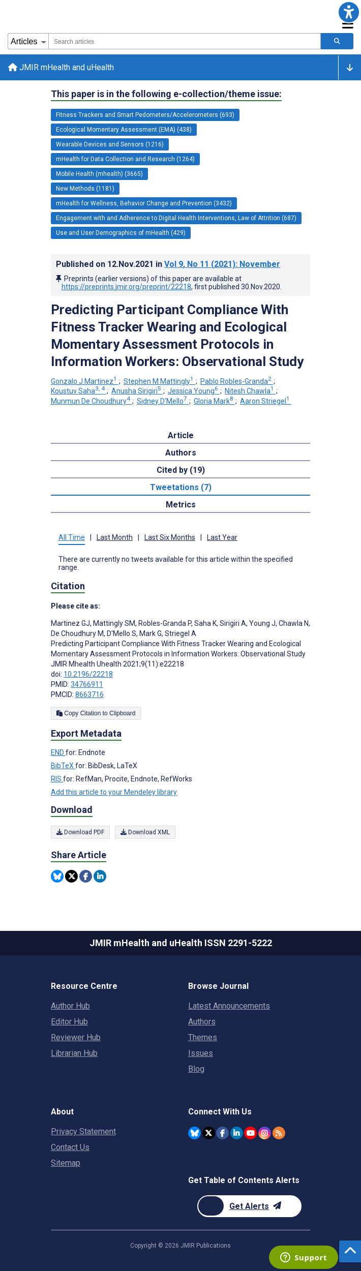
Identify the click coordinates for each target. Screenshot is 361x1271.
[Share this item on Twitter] (71, 876)
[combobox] (184, 41)
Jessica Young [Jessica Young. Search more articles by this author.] (194, 391)
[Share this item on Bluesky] (57, 876)
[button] (349, 12)
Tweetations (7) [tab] (181, 487)
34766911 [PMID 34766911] (87, 684)
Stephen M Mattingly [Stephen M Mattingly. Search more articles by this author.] (159, 381)
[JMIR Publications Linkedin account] (236, 1133)
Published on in (168, 264)
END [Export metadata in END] (58, 752)
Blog (196, 1069)
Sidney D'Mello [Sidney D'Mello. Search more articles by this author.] (163, 401)
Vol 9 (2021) (222, 264)
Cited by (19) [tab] (181, 470)
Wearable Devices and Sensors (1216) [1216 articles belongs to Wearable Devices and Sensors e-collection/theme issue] (110, 144)
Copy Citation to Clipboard (95, 713)
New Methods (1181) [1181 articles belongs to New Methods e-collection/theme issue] (85, 188)
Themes (202, 1037)
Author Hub (70, 1006)
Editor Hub (69, 1021)
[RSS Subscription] (279, 1133)
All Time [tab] (71, 537)
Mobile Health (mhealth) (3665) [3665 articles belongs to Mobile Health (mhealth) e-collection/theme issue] (99, 173)
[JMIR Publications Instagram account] (264, 1133)
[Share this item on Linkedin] (100, 876)
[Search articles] (337, 41)
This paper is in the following (166, 94)
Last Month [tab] (115, 537)
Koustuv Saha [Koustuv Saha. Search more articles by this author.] (78, 391)
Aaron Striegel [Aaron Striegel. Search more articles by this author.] (265, 401)
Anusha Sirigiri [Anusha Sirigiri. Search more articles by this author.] (137, 391)
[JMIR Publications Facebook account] (222, 1133)
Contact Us (70, 1147)
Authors (202, 1021)
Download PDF (80, 832)
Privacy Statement (83, 1131)
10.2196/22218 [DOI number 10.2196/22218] (88, 674)
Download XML (145, 832)
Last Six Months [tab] (169, 537)
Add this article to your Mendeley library (114, 792)
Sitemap (65, 1163)
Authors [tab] (180, 453)
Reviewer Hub (76, 1037)
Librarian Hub (74, 1053)
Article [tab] (181, 435)
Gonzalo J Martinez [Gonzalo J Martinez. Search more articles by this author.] (84, 381)
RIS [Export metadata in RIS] (57, 779)
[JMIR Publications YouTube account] (250, 1133)
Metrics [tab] (181, 504)
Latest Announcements (229, 1006)
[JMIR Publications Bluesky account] (194, 1133)
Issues (200, 1053)
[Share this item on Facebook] (85, 876)
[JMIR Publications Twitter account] (208, 1133)
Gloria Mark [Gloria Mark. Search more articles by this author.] (214, 401)
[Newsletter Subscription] (249, 1206)
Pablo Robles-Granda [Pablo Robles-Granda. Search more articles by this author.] (236, 381)
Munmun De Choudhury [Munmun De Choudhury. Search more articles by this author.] (91, 401)
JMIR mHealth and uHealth (61, 67)
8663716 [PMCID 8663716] (89, 694)
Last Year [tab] (222, 537)
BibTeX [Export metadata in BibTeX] (63, 766)
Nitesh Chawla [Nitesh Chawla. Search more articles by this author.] (250, 391)
